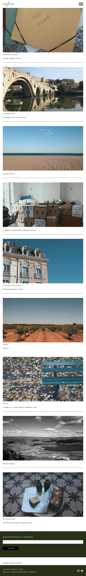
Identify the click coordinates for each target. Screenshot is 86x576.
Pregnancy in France (10, 54)
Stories (18, 285)
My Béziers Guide (9, 113)
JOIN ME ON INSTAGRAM (12, 563)
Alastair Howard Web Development (24, 572)
